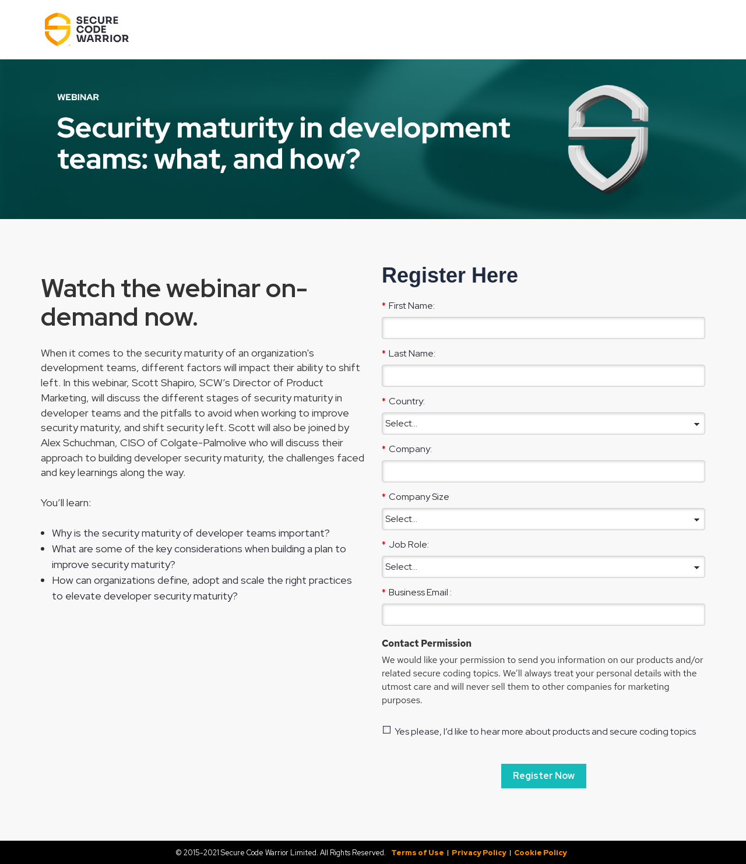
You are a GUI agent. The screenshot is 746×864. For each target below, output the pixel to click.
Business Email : (417, 592)
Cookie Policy (540, 853)
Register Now (544, 776)
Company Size (415, 496)
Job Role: (405, 544)
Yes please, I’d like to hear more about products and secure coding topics (545, 731)
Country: (403, 401)
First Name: (408, 305)
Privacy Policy (479, 853)
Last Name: (408, 353)
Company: (407, 448)
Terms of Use (417, 853)
